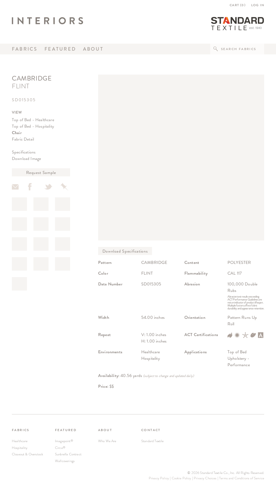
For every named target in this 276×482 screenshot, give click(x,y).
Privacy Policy (159, 478)
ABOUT (105, 430)
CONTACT (151, 430)
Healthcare (20, 441)
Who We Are (107, 441)
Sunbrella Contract (68, 454)
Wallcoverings (65, 461)
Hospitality (19, 447)
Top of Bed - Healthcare (33, 120)
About (93, 49)
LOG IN (257, 5)
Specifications (24, 152)
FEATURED (66, 430)
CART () (238, 5)
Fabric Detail (23, 139)
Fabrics (25, 49)
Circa (60, 447)
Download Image (26, 158)
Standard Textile (152, 441)
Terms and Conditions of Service (241, 478)
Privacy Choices (205, 478)
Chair (17, 132)
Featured (60, 49)
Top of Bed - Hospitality (33, 126)
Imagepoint (64, 441)
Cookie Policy (181, 478)
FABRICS (20, 430)
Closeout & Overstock (27, 454)
